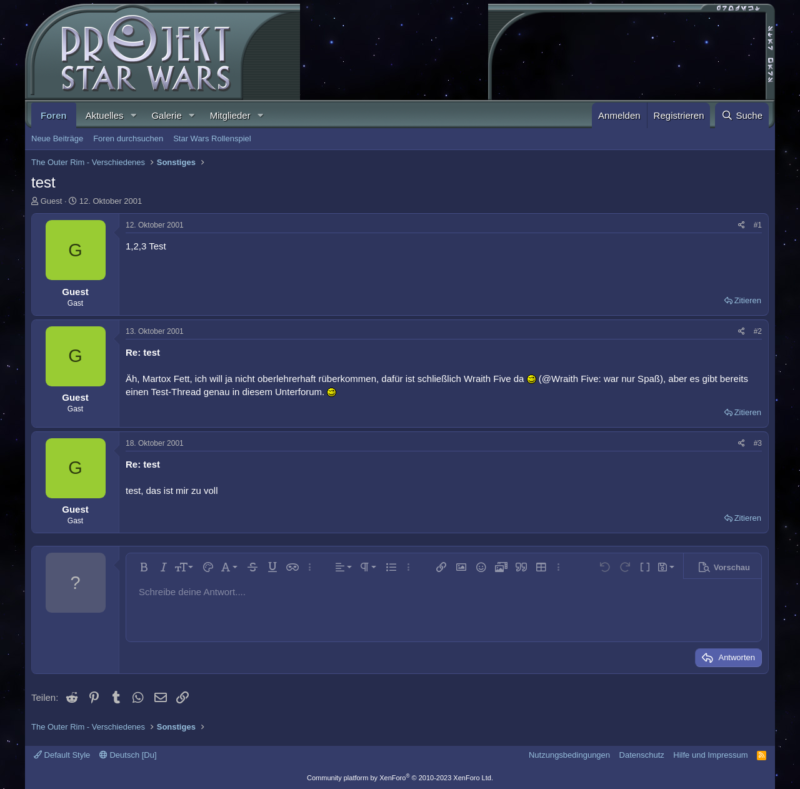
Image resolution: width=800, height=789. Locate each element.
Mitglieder (230, 115)
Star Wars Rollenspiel (212, 138)
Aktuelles (105, 115)
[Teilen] (741, 225)
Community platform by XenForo (400, 777)
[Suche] (742, 115)
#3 (758, 443)
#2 (758, 331)
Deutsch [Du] (128, 755)
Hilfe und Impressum (710, 755)
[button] (133, 115)
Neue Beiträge (57, 138)
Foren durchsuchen (128, 138)
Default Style (62, 755)
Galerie (166, 115)
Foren (54, 115)
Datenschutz (641, 755)
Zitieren (747, 300)
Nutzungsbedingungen (569, 755)
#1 (758, 225)
